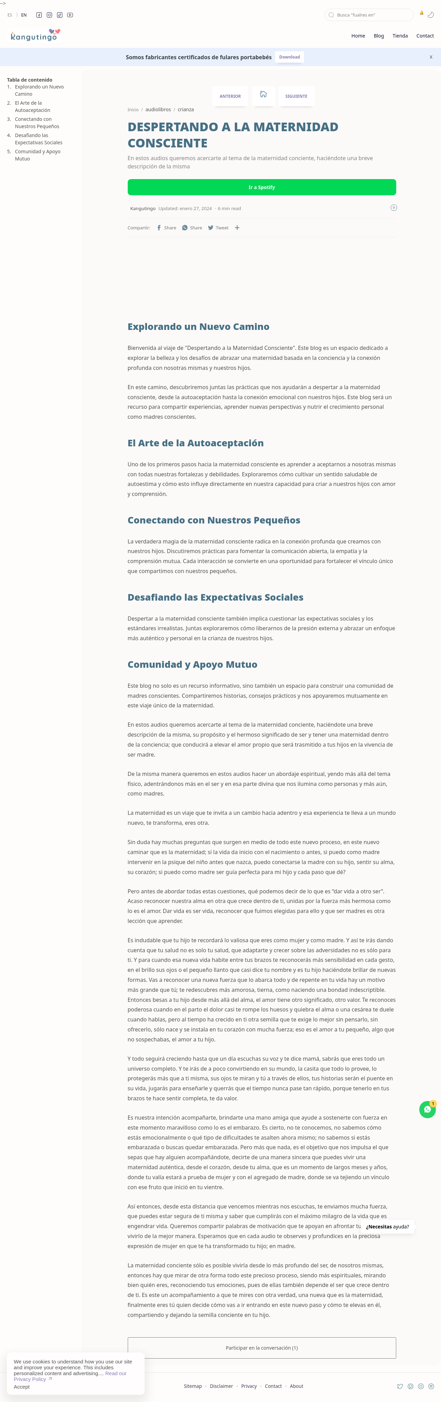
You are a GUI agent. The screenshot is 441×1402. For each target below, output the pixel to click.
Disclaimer (221, 1386)
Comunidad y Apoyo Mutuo (38, 155)
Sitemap (193, 1386)
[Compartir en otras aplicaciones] (237, 228)
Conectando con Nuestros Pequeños (37, 122)
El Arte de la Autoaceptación (33, 106)
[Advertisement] (40, 501)
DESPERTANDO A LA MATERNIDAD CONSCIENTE (233, 135)
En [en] (24, 15)
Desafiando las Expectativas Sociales (39, 139)
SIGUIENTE (296, 96)
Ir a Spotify (262, 187)
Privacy (249, 1386)
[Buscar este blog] (369, 15)
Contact (273, 1386)
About (296, 1386)
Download (289, 57)
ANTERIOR (230, 96)
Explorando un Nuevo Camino (39, 90)
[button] (39, 15)
